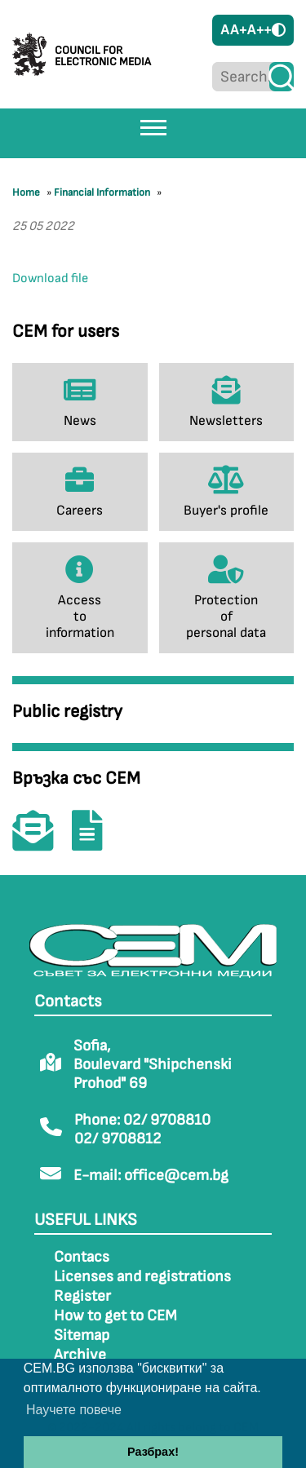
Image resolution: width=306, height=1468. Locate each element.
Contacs (81, 1257)
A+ (238, 30)
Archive (80, 1355)
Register (82, 1296)
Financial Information (102, 192)
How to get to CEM (115, 1316)
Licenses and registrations (142, 1276)
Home (26, 192)
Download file (50, 278)
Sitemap (81, 1335)
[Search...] (240, 76)
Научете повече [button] (74, 1410)
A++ (259, 30)
